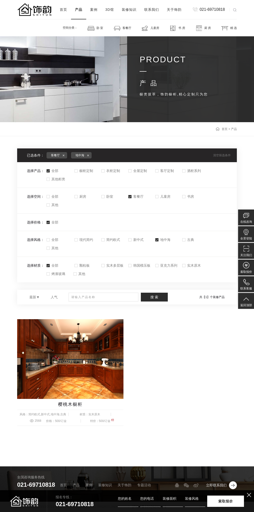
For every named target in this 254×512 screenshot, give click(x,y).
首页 (63, 10)
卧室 (107, 196)
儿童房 (162, 196)
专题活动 (144, 485)
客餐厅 (136, 196)
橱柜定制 (83, 171)
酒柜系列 (191, 171)
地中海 (162, 240)
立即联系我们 (216, 485)
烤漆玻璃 (56, 274)
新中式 (136, 240)
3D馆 (109, 10)
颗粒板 (82, 265)
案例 (93, 10)
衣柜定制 (110, 171)
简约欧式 (110, 240)
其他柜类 (56, 179)
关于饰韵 (174, 10)
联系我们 (151, 10)
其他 (52, 205)
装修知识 (129, 10)
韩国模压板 (139, 265)
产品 (78, 10)
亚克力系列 (166, 265)
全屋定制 (137, 171)
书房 (188, 196)
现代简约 (83, 240)
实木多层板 (112, 265)
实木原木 (191, 265)
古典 (188, 240)
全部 (52, 171)
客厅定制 (164, 171)
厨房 (80, 196)
